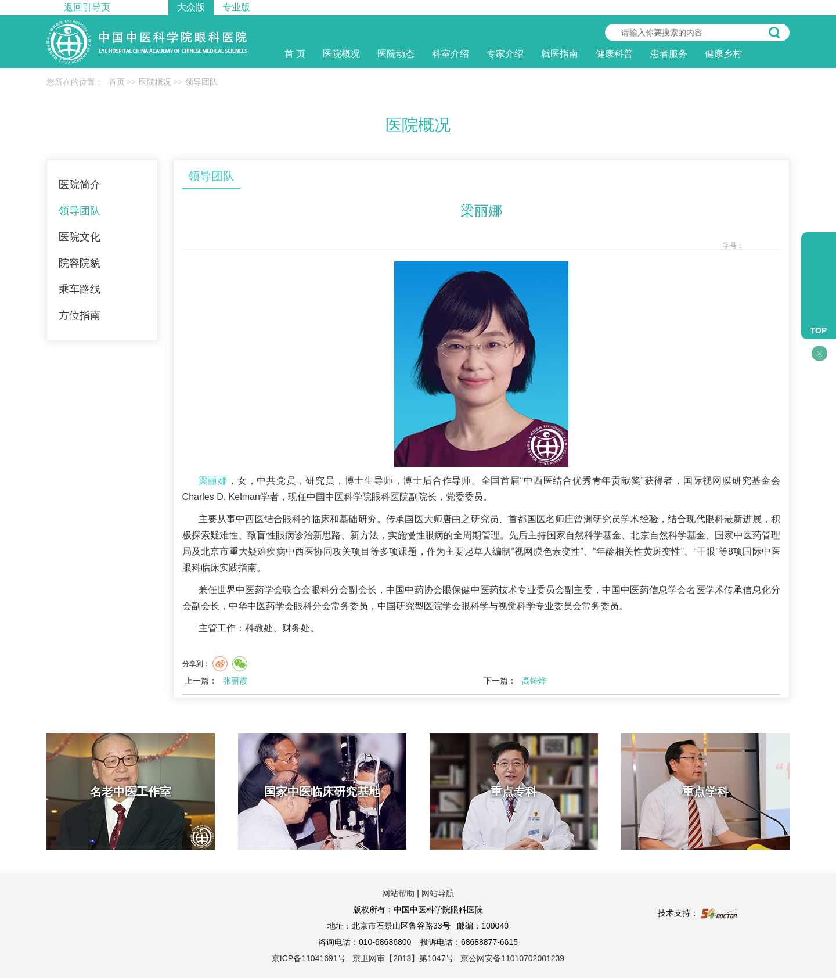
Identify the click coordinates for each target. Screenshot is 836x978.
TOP (818, 330)
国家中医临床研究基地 (322, 791)
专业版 (236, 7)
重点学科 (705, 791)
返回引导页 (87, 7)
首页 (117, 82)
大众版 (191, 7)
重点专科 (514, 791)
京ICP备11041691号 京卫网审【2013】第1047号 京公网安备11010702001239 (418, 958)
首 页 (294, 54)
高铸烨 (534, 680)
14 (773, 246)
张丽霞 (235, 680)
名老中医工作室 (130, 791)
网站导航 (437, 893)
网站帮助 (398, 893)
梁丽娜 (213, 481)
